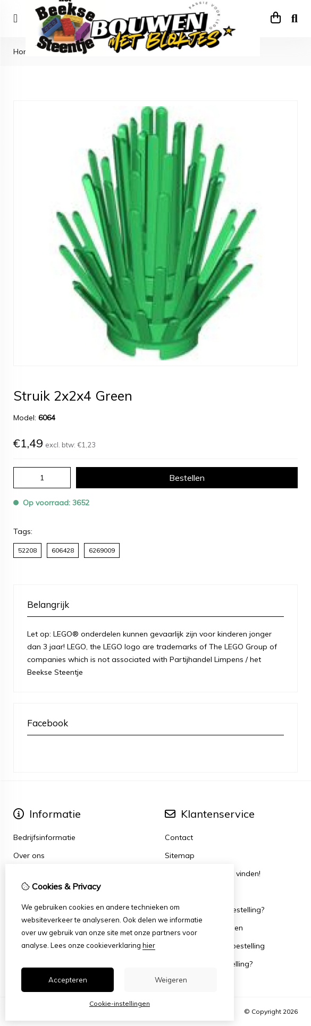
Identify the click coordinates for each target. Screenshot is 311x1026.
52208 (27, 550)
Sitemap (180, 855)
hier (148, 945)
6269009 (102, 550)
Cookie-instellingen (119, 1003)
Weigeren (171, 980)
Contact (179, 837)
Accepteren (67, 980)
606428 (63, 550)
